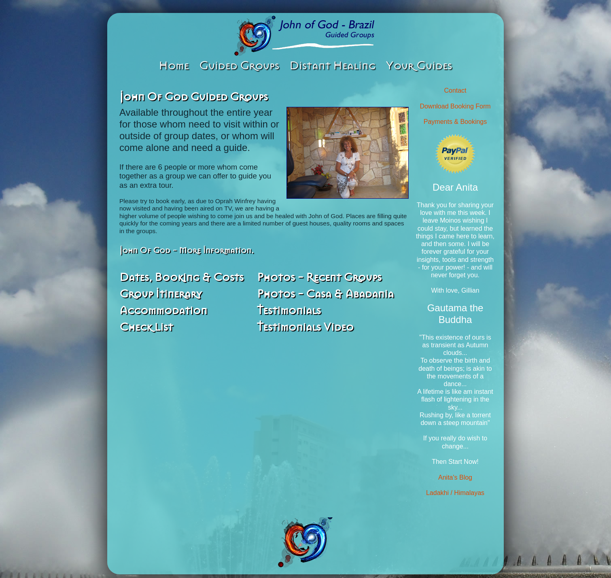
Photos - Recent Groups (319, 277)
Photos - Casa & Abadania (325, 294)
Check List (146, 327)
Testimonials (289, 310)
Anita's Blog (455, 477)
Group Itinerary (160, 294)
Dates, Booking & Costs (181, 277)
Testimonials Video (305, 327)
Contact (455, 90)
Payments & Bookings (455, 121)
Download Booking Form (455, 106)
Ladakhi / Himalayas (455, 492)
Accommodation (163, 310)
